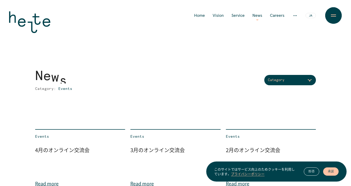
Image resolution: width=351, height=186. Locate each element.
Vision (218, 15)
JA (310, 15)
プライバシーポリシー (248, 174)
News (257, 15)
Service (238, 15)
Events (42, 136)
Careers (277, 15)
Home (199, 15)
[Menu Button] (333, 15)
